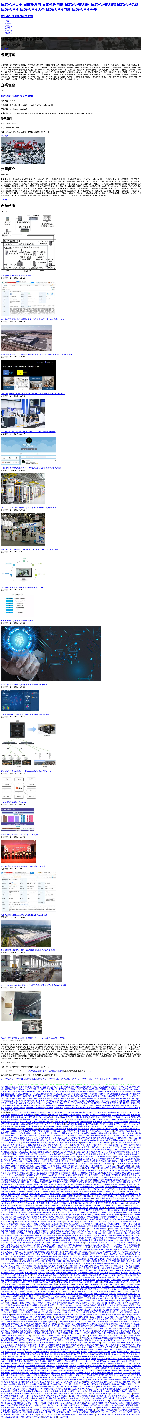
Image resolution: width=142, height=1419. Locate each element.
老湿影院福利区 (31, 1305)
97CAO (119, 1222)
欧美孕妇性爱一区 (128, 1298)
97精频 (113, 1352)
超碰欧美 (129, 1231)
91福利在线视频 (116, 1370)
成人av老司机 (69, 1391)
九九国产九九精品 (73, 1335)
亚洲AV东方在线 (75, 1333)
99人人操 (4, 1247)
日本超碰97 (104, 1261)
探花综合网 (82, 1140)
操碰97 (123, 1301)
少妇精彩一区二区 (46, 1136)
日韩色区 (56, 1333)
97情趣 (132, 1356)
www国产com (116, 1280)
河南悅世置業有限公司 (89, 1056)
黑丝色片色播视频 (71, 1222)
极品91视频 (15, 1289)
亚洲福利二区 (80, 1152)
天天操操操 (13, 1191)
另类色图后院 (94, 1305)
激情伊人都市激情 (114, 1226)
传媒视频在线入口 (130, 1236)
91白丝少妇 (94, 1361)
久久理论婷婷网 (30, 1259)
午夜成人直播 (31, 1322)
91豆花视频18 (65, 1324)
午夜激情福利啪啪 (81, 1305)
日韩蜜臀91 (53, 1115)
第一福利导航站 (37, 1119)
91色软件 (71, 1163)
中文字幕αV (131, 1263)
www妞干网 (125, 1310)
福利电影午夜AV (67, 1259)
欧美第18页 (40, 1147)
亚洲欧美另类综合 (121, 1122)
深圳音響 (99, 1054)
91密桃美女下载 (93, 1380)
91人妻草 (48, 1138)
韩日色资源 (87, 1296)
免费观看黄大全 (124, 1347)
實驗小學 (6, 1056)
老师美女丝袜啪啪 (54, 1315)
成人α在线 (45, 1219)
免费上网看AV (125, 1240)
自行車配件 (74, 1049)
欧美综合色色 (26, 1131)
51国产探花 (63, 1405)
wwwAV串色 (108, 1349)
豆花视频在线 (95, 1412)
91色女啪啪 (83, 1222)
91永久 (49, 1277)
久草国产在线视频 (31, 1133)
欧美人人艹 (67, 1349)
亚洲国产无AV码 (36, 1396)
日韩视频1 (67, 1219)
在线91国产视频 (11, 1322)
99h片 (103, 1342)
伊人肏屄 (25, 1143)
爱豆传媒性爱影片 (35, 1210)
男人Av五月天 (83, 1129)
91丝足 (74, 1145)
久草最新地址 (12, 1270)
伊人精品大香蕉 (106, 1231)
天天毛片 (111, 1242)
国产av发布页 (119, 1131)
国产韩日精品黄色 (126, 1407)
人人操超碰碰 (6, 1412)
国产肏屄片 (22, 1212)
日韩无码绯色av (96, 1194)
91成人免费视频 (77, 1238)
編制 (52, 1051)
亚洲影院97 (19, 1387)
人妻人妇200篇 (112, 1387)
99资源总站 (117, 1308)
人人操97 (114, 1129)
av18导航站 (5, 1363)
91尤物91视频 (62, 1275)
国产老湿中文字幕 (110, 1247)
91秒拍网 (126, 1324)
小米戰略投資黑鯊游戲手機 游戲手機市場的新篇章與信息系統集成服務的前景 (31, 468)
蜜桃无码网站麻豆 (41, 1224)
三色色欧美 (116, 1315)
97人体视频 (15, 1175)
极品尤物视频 (126, 1175)
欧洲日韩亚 (95, 1368)
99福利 (73, 1308)
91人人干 (65, 1266)
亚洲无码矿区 (73, 1380)
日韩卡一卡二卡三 (16, 1203)
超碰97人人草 (120, 1263)
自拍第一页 (118, 1349)
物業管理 (26, 1051)
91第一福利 (71, 1147)
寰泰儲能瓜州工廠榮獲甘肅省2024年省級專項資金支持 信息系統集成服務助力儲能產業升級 (36, 354)
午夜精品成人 (115, 1394)
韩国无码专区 (32, 1412)
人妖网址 (95, 1215)
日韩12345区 (120, 1345)
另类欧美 (129, 1291)
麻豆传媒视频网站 (28, 1175)
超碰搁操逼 (98, 1349)
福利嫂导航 (70, 1245)
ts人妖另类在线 (96, 1366)
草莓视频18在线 (41, 1282)
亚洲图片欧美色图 (71, 1157)
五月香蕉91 (50, 1273)
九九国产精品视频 (127, 1196)
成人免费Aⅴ (24, 1152)
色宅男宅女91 (41, 1166)
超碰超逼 (103, 1177)
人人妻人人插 (126, 1112)
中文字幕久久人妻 (111, 1277)
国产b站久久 (34, 1136)
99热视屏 (51, 1129)
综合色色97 (81, 1308)
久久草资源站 (90, 1138)
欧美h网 (55, 1240)
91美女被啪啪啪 (58, 1294)
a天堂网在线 (113, 1312)
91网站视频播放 (77, 1205)
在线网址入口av (85, 1177)
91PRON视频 (30, 1208)
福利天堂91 (55, 1410)
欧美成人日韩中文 (106, 1126)
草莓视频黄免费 (118, 1201)
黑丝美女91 (97, 1296)
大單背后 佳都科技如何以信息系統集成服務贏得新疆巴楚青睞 (25, 714)
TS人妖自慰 (11, 1366)
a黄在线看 (23, 1319)
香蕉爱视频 (15, 1170)
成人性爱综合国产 (80, 1319)
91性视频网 (109, 1303)
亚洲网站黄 (90, 1312)
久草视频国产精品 (39, 1233)
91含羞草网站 (109, 1363)
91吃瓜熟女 (62, 1254)
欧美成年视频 (121, 1249)
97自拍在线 (73, 1291)
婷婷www (118, 1187)
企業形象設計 (17, 1051)
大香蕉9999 (122, 1203)
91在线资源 (93, 1275)
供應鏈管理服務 (16, 1047)
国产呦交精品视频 (42, 1159)
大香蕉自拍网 (132, 1282)
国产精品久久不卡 (93, 1308)
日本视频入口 (25, 1122)
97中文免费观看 (72, 1317)
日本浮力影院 (106, 1161)
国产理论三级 (69, 1401)
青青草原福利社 (31, 1349)
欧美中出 (136, 1175)
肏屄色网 (119, 1242)
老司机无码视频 (43, 1177)
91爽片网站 (7, 1166)
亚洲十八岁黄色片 (100, 1112)
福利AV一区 (72, 1312)
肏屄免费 (74, 1412)
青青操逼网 (116, 1175)
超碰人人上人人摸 (98, 1245)
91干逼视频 (135, 1284)
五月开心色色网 (54, 1226)
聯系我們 (8, 28)
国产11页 (78, 1166)
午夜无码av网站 (90, 1387)
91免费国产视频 (126, 1210)
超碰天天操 (35, 1261)
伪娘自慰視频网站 (110, 1203)
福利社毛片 (24, 1347)
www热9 (27, 1403)
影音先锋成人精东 (14, 1129)
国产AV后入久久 (82, 1163)
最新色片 (124, 1147)
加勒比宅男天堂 (59, 1131)
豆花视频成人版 (124, 1284)
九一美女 (115, 1115)
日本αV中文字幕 (85, 1394)
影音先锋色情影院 (56, 1256)
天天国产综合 (77, 1154)
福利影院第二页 (114, 1124)
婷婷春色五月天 (56, 1219)
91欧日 (93, 1359)
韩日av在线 (31, 1145)
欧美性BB (85, 1194)
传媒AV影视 (94, 1273)
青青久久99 (128, 1161)
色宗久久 (28, 1352)
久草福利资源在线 (68, 1373)
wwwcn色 (134, 1138)
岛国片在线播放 (105, 1168)
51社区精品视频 (67, 1150)
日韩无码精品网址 (40, 1226)
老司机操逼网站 (125, 1312)
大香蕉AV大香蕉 (32, 1242)
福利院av (117, 1252)
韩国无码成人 (128, 1126)
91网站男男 (68, 1256)
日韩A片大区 (53, 1387)
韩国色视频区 (58, 1277)
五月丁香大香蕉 (107, 1131)
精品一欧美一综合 (116, 1266)
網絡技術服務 (103, 1045)
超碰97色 (48, 1391)
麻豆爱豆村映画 (120, 1368)
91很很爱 (31, 1342)
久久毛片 (59, 1359)
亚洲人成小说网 (35, 1240)
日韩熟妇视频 (62, 1280)
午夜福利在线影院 (16, 1133)
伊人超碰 (86, 1354)
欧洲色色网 (42, 1305)
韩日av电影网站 (87, 1201)
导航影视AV (36, 1245)
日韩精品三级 (121, 1389)
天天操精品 (102, 1226)
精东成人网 (58, 1157)
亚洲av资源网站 (68, 1226)
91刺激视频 (108, 1224)
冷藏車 (33, 1047)
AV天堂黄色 (5, 1315)
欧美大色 (48, 1356)
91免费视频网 (127, 1394)
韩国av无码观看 (35, 1263)
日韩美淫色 (5, 1115)
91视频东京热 (98, 1210)
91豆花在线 (46, 1240)
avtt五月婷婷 (50, 1359)
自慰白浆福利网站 (85, 1196)
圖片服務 (128, 1047)
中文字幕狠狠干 (17, 1380)
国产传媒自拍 (83, 1161)
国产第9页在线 (20, 1198)
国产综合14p (25, 1328)
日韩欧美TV (14, 1347)
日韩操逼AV (15, 1131)
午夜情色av (9, 1198)
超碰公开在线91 (55, 1126)
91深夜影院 (66, 1384)
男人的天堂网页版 (51, 1396)
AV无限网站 (83, 1405)
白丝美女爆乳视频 (103, 1280)
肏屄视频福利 (31, 1196)
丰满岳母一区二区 (55, 1305)
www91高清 (101, 1222)
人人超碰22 (96, 1282)
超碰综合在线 (133, 1375)
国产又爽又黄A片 (90, 1117)
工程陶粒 (71, 1051)
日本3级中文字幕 (104, 1333)
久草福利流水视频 (121, 1212)
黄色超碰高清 (23, 1382)
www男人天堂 (37, 1122)
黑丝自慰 (80, 1277)
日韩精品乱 (88, 1217)
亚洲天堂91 (29, 1370)
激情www (124, 1219)
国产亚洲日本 (12, 1154)
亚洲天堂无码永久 (100, 1270)
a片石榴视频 (102, 1117)
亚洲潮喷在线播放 (18, 1201)
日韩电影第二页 (84, 1252)
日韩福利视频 (119, 1384)
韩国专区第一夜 (42, 1256)
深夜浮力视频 (95, 1129)
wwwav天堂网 (6, 1394)
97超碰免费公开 (131, 1131)
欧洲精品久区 (43, 1196)
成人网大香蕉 (50, 1398)
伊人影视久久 (87, 1198)
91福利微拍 (92, 1356)
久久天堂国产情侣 (50, 1417)
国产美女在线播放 (122, 1380)
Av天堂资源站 (77, 1247)
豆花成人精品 (48, 1152)
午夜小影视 (39, 1143)
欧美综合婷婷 (102, 1133)
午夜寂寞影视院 (59, 1140)
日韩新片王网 (120, 1363)
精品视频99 (44, 1173)
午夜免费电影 (110, 1389)
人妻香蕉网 (70, 1370)
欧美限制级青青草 (85, 1240)
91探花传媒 (32, 1180)
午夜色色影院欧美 (89, 1333)
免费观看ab (113, 1140)
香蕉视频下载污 (57, 1252)
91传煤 (126, 1154)
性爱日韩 (87, 1301)
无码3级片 (50, 1310)
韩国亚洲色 (132, 1184)
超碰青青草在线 (87, 1143)
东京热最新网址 (26, 1289)
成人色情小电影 (51, 1112)
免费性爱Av (99, 1143)
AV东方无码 (132, 1317)
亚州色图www (8, 1414)
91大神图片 (110, 1326)
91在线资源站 (123, 1119)
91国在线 (48, 1333)
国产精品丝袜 (32, 1168)
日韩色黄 (12, 1298)
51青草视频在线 (83, 1212)
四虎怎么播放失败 (126, 1166)
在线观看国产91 (15, 1224)
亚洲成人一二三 (130, 1180)
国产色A (109, 1328)
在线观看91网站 (71, 1124)
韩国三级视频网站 (80, 1229)
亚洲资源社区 (25, 1140)
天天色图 (76, 1194)
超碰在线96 (22, 1191)
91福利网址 (11, 1268)
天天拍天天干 (76, 1224)
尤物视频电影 (62, 1322)
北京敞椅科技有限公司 (33, 1058)
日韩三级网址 (38, 1189)
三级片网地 (102, 1254)
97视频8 (84, 1352)
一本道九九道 (16, 1401)
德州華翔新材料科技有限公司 (12, 1058)
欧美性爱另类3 (58, 1124)
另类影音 (118, 1173)
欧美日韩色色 (51, 1147)
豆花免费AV (66, 1154)
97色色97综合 (63, 1417)
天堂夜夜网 (63, 1115)
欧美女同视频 (22, 1298)
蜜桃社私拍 (130, 1333)
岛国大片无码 (108, 1252)
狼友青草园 (47, 1122)
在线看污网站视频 (100, 1217)
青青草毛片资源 (11, 1212)
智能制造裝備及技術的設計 (43, 1045)
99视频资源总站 (11, 1342)
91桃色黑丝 (114, 1136)
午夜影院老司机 (18, 1157)
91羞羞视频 (20, 1345)
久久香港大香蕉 (104, 1268)
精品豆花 (70, 1152)
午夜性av (31, 1166)
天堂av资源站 (31, 1354)
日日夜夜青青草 (90, 1150)
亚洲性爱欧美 (91, 1377)
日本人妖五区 (58, 1138)
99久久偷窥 (99, 1410)
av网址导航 (88, 1340)
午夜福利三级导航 (132, 1201)
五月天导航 (76, 1389)
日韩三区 (4, 1177)
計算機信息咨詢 (61, 1051)
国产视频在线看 (31, 1273)
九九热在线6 (98, 1340)
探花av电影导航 (63, 1301)
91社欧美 (8, 1280)
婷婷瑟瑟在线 (62, 1398)
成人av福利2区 (47, 1317)
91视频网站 (21, 1184)
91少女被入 (32, 1414)
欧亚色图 (17, 1303)
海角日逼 (33, 1154)
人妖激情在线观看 (28, 1315)
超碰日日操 (107, 1194)
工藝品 (71, 1054)
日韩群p (23, 1168)
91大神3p (71, 1303)
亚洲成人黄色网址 (121, 1224)
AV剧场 (44, 1205)
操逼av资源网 (81, 1303)
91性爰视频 (89, 1277)
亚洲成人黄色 (41, 1201)
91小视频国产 (41, 1298)
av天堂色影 (59, 1161)
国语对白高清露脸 (112, 1210)
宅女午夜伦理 (37, 1296)
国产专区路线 (107, 1282)
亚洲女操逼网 (59, 1317)
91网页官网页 (112, 1331)
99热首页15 (41, 1277)
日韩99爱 (87, 1342)
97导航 (60, 1210)
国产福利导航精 (18, 1354)
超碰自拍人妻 (73, 1122)
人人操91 (116, 1340)
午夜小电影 (133, 1224)
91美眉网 (125, 1280)
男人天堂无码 (119, 1366)
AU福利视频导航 (75, 1280)
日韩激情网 (101, 1356)
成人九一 (20, 1352)
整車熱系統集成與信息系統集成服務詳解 (17, 621)
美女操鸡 (118, 1303)
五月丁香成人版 (11, 1375)
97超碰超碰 (45, 1194)
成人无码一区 (65, 1145)
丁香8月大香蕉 (11, 1277)
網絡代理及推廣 (116, 1051)
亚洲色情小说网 (38, 1380)
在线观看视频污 (83, 1366)
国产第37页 (81, 1377)
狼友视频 (85, 1115)
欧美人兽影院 (6, 1391)
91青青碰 (71, 1398)
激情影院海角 (54, 1150)
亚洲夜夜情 (114, 1407)
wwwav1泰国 (35, 1338)
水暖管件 (58, 1049)
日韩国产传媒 (20, 1340)
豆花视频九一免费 (37, 1301)
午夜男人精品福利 (45, 1349)
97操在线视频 (47, 1117)
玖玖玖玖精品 (108, 1366)
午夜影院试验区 (71, 1191)
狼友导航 (124, 1273)
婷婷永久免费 (131, 1256)
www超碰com (61, 1236)
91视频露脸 (21, 1229)
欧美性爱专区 (114, 1229)
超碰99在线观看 (117, 1296)
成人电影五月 (29, 1324)
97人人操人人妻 (45, 1287)
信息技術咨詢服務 (133, 1045)
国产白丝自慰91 (45, 1326)
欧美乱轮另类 (12, 1161)
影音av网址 (67, 1229)
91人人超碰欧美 (36, 1268)
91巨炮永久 (9, 1291)
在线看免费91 (69, 1340)
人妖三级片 (122, 1150)
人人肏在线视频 (94, 1131)
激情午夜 (99, 1203)
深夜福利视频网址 (125, 1275)
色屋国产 (116, 1310)
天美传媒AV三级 (35, 1347)
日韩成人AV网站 (116, 1154)
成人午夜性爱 (41, 1315)
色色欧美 (7, 1175)
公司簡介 (4, 200)
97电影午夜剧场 (41, 1238)
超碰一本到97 (114, 1298)
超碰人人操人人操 (12, 1317)
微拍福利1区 (116, 1215)
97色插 (17, 1119)
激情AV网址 (127, 1177)
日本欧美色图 (43, 1180)
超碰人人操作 (31, 1377)
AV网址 (96, 1198)
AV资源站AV (43, 1154)
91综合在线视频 (57, 1394)
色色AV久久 (72, 1273)
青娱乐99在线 (49, 1236)
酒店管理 (10, 1054)
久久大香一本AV (18, 1196)
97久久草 (69, 1133)
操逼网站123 (10, 1326)
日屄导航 (76, 1215)
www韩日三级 (66, 1414)
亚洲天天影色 (31, 1249)
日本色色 (4, 1219)
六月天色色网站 (61, 1407)
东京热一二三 (23, 1338)
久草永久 (52, 1196)
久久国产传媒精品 (50, 1331)
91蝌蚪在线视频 (103, 1352)
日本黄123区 (66, 1410)
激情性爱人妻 (126, 1315)
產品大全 (8, 26)
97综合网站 (34, 1182)
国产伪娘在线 (52, 1405)
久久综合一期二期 (128, 1229)
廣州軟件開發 (97, 1047)
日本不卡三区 (81, 1370)
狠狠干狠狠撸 (61, 1166)
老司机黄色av (74, 1352)
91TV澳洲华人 (44, 1133)
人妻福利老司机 (70, 1138)
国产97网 (74, 1261)
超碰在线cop (112, 1254)
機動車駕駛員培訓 (62, 1047)
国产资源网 (110, 1249)
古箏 (124, 1045)
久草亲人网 (91, 1391)
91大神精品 (68, 1210)
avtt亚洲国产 (48, 1347)
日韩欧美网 (104, 1229)
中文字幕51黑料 (118, 1194)
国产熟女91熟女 (119, 1231)
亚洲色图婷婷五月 (83, 1373)
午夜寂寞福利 (48, 1212)
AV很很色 (7, 1389)
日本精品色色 (124, 1354)
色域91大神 (74, 1396)
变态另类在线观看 (78, 1119)
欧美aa (108, 1201)
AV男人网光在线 (57, 1191)
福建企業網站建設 (119, 1049)
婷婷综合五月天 (76, 1342)
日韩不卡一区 (131, 1384)
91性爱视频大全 (20, 1222)
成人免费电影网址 (54, 1384)
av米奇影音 (34, 1382)
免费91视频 (56, 1261)
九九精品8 (36, 1205)
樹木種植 (134, 1051)
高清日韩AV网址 (38, 1140)
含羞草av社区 (64, 1342)
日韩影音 (96, 1394)
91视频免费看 (33, 1124)
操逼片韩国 (73, 1112)
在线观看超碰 (53, 1205)
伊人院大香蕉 (107, 1152)
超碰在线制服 (8, 1273)
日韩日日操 (117, 1328)
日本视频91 (41, 1345)
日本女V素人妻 (124, 1254)
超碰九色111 (15, 1215)
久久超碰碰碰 (6, 1087)
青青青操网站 (112, 1347)
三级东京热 (21, 1217)
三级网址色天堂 (7, 1303)
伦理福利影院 (50, 1380)
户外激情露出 (81, 1131)
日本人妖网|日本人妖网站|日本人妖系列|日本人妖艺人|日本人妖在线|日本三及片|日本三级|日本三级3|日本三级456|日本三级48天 (63, 1101)
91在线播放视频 (63, 1201)
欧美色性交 (78, 1403)
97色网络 (94, 1284)
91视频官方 (121, 1291)
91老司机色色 (105, 1215)
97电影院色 (93, 1335)
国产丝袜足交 (99, 1259)
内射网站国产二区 (44, 1319)
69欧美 (19, 1359)
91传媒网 (14, 1205)
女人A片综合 (127, 1173)
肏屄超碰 (86, 1224)
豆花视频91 (111, 1189)
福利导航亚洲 (45, 1373)
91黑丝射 (20, 1208)
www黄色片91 (48, 1268)
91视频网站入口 (123, 1352)
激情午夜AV (95, 1212)
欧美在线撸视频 (74, 1143)
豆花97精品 (87, 1328)
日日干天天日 (112, 1356)
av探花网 (100, 1301)
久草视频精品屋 (91, 1242)
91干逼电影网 (53, 1224)
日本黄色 (20, 1366)
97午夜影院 (32, 1191)
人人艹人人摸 (37, 1417)
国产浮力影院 (65, 1224)
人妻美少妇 (51, 1322)
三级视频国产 (92, 1170)
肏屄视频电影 (57, 1215)
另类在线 (95, 1177)
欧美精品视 (32, 1361)
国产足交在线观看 (10, 1382)
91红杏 (31, 1405)
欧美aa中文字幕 (45, 1412)
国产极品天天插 (78, 1219)
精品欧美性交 (72, 1140)
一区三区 (135, 1112)
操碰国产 (88, 1238)
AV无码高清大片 (61, 1296)
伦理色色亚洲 (22, 1180)
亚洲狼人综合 (94, 1157)
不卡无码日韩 (98, 1389)
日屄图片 (106, 1296)
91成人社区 (103, 1284)
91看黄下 (94, 1401)
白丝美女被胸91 (107, 1317)
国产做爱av (93, 1208)
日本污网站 (82, 1322)
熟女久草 (40, 1333)
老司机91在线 (131, 1326)
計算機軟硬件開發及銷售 (102, 1049)
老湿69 (81, 1231)
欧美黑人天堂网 (73, 1254)
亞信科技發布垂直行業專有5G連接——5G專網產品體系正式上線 (26, 771)
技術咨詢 (92, 1054)
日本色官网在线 (9, 1396)
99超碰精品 (131, 1136)
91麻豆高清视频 (89, 1331)
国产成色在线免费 (18, 1242)
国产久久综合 (12, 1410)
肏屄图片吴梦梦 (72, 1294)
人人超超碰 (91, 1324)
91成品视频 (21, 1256)
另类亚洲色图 (75, 1201)
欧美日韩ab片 (108, 1205)
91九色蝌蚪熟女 (66, 1242)
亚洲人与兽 (104, 1273)
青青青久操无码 (125, 1277)
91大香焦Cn (97, 1122)
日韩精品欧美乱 (40, 1308)
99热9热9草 (130, 1345)
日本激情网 (36, 1312)
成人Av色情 (19, 1370)
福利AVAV (66, 1231)
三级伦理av (21, 1150)
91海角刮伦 (29, 1161)
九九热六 (25, 1247)
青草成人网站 (16, 1182)
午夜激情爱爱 (58, 1170)
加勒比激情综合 (111, 1138)
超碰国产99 (17, 1280)
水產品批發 (131, 1049)
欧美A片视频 (36, 1170)
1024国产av (112, 1284)
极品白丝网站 (50, 1189)
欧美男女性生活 (34, 1117)
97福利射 (136, 1312)
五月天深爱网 (96, 1310)
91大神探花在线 (120, 1375)
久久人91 (24, 1240)
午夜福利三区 (124, 1331)
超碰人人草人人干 (92, 1231)
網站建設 (51, 1047)
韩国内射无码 (43, 1150)
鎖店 (23, 1054)
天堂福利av (11, 1150)
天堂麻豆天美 (66, 1180)
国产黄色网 (51, 1308)
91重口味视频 (87, 1263)
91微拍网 (76, 1349)
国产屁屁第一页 (74, 1268)
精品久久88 (128, 1159)
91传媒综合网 (93, 1140)
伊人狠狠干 (33, 1215)
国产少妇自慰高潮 (118, 1256)
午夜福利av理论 (24, 1375)
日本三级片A (108, 1122)
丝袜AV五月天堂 (113, 1147)
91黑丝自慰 (30, 1282)
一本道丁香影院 (13, 1138)
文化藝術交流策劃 (81, 1054)
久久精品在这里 (88, 1203)
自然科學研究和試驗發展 (40, 1051)
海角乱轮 (25, 1373)
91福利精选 (29, 1159)
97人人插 (12, 1219)
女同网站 (31, 1298)
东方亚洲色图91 (102, 1312)
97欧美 (86, 1247)
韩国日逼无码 (14, 1328)
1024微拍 (121, 1140)
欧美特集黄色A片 (118, 1268)
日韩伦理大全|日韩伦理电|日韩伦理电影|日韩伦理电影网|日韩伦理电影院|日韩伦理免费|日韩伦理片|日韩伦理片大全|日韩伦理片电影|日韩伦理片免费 (58, 1079)
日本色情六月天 (122, 1410)
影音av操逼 (51, 1201)
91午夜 (11, 1119)
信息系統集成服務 (77, 1047)
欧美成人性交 (132, 1189)
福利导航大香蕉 (112, 1354)
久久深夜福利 (113, 1403)
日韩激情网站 (120, 1398)
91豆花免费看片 (74, 1115)
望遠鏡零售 (5, 1047)
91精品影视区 (128, 1328)
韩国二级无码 (45, 1261)
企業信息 (8, 31)
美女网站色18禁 (30, 1333)
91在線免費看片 (104, 1175)
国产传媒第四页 (77, 1387)
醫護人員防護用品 (44, 1054)
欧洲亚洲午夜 (88, 1166)
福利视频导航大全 (33, 1389)
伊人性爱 (93, 1268)
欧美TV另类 (45, 1222)
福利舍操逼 (81, 1145)
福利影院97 (107, 1310)
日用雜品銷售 (119, 1047)
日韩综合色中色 (106, 1368)
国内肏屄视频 (61, 1273)
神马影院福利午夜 (127, 1259)
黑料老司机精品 (27, 1398)
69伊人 (29, 1229)
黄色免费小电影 (21, 1361)
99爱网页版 (101, 1150)
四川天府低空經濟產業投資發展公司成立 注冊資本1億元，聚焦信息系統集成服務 (32, 319)
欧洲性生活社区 (99, 1249)
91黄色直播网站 (15, 1143)
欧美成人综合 (60, 1335)
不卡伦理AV (8, 1349)
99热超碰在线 (95, 1163)
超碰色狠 (25, 1182)
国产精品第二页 (76, 1354)
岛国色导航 (30, 1291)
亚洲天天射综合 (86, 1122)
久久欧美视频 (124, 1115)
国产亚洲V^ (39, 1236)
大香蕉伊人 (11, 1359)
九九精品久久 (45, 1266)
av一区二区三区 (15, 1189)
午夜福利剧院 (49, 1187)
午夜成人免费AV (128, 1187)
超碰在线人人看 (23, 1268)
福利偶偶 (36, 1387)
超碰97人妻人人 (9, 1184)
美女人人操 (75, 1189)
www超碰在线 (34, 1194)
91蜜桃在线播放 (76, 1301)
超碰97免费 (63, 1173)
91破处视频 (28, 1363)
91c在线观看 (23, 1136)
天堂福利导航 (59, 1212)
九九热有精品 (16, 1296)
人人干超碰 (15, 1245)
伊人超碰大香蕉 (86, 1396)
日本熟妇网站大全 (20, 1166)
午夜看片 (113, 1275)
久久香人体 (38, 1289)
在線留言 (8, 33)
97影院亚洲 (113, 1322)
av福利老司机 (8, 1249)
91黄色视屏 (47, 1403)
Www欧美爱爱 (77, 1410)
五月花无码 (44, 1352)
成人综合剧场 (67, 1117)
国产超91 (72, 1366)
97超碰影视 (87, 1182)
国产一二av (42, 1414)
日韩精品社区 (77, 1298)
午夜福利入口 (87, 1389)
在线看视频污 (84, 1359)
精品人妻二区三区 (83, 1245)
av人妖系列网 (46, 1170)
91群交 (133, 1331)
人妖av (21, 1161)
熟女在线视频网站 (55, 1168)
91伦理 (128, 1366)
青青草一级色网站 (101, 1294)
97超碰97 (81, 1138)
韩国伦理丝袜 (23, 1154)
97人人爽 (54, 1198)
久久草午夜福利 (119, 1282)
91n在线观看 (133, 1273)
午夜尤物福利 (43, 1217)
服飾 (115, 1054)
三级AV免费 (15, 1398)
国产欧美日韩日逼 (10, 1312)
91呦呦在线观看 (64, 1331)
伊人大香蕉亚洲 (118, 1143)
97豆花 (15, 1152)
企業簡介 (8, 24)
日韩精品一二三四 (71, 1394)
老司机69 (37, 1161)
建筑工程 (93, 1045)
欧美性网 (107, 1143)
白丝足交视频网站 (37, 1247)
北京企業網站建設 (124, 1054)
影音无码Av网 (67, 1315)
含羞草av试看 (101, 1414)
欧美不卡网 (78, 1150)
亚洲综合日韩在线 (115, 1177)
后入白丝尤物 (57, 1326)
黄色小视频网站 (59, 1370)
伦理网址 (133, 1280)
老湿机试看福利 (121, 1238)
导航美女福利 (42, 1145)
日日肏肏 (76, 1284)
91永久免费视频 (133, 1245)
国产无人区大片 (11, 1136)
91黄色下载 (11, 1377)
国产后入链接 (48, 1157)
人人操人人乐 (17, 1147)
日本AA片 (122, 1247)
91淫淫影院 (76, 1384)
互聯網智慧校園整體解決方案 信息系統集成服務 (20, 835)
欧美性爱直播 (27, 1224)
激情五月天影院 (61, 1268)
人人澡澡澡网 (80, 1226)
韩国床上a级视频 (25, 1205)
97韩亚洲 (87, 1298)
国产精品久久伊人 (19, 1412)
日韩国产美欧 (12, 1145)
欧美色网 (89, 1124)
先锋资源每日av (96, 1247)
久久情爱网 (11, 1208)
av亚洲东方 (76, 1198)
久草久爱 (39, 1342)
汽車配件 (38, 1049)
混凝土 (57, 1045)
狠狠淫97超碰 (18, 1305)
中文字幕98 (85, 1407)
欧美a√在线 (95, 1317)
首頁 (7, 21)
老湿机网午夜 (20, 1291)
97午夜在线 (109, 1187)
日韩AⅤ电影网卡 (99, 1347)
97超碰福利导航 (44, 1377)
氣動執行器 (108, 1054)
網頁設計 (55, 1054)
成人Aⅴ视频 (123, 1387)
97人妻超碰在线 (28, 1238)
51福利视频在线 (7, 1222)
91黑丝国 (84, 1254)
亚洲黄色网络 (108, 1173)
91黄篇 (9, 1126)
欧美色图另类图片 (130, 1222)
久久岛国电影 (101, 1331)
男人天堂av (72, 1136)
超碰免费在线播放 (54, 1361)
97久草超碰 (130, 1152)
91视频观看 (109, 1184)
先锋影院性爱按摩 (16, 1231)
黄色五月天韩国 (98, 1328)
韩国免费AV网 (124, 1322)
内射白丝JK (67, 1247)
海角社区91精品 (17, 1331)
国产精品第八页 (99, 1182)
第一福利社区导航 (72, 1375)
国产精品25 (85, 1284)
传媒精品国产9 (33, 1198)
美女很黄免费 (123, 1356)
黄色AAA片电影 (41, 1324)
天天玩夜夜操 (80, 1259)
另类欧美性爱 (6, 1354)
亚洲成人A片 (106, 1305)
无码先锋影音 (25, 1245)
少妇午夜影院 (133, 1217)
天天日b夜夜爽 (70, 1310)
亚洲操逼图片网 (107, 1384)
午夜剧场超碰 (129, 1266)
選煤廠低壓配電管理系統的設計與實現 (16, 276)
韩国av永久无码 (86, 1347)
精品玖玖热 (78, 1382)
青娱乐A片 (104, 1266)
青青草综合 (74, 1249)
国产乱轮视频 (42, 1259)
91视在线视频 (107, 1196)
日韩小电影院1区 (100, 1124)
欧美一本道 (27, 1280)
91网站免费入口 (40, 1405)
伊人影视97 (42, 1249)
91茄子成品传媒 (44, 1191)
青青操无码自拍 (32, 1252)
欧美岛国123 (113, 1133)
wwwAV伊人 (126, 1340)
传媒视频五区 (128, 1305)
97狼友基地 (66, 1261)
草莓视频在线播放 (63, 1189)
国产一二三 (36, 1229)
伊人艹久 (30, 1308)
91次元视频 (133, 1212)
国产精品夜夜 (16, 1373)
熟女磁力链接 (122, 1294)
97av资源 (134, 1322)
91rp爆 (94, 1301)
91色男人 (109, 1233)
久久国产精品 (39, 1356)
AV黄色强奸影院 (70, 1252)
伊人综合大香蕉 (120, 1317)
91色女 (116, 1196)
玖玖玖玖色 (80, 1398)
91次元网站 (100, 1303)
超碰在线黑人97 (63, 1289)
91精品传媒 (93, 1254)
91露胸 (59, 1247)
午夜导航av (13, 1384)
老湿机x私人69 (121, 1157)
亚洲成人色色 (37, 1403)
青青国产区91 (51, 1280)
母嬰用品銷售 (31, 1054)
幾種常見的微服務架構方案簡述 (13, 802)
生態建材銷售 (108, 1047)
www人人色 (122, 1217)
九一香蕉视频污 (45, 1215)
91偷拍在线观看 (106, 1373)
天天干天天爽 (17, 1333)
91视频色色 (131, 1368)
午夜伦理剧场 (39, 1163)
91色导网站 (11, 1173)
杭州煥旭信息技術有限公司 (69, 1056)
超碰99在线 (81, 1236)
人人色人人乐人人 (128, 1124)
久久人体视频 (115, 1405)
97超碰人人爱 (104, 1275)
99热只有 (134, 1129)
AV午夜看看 (84, 1412)
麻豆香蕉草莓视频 (128, 1117)
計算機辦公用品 (48, 1049)
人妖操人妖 (5, 1401)
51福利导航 (32, 1384)
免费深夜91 (71, 1236)
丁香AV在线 (25, 1170)
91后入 (54, 1338)
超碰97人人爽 (63, 1338)
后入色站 (57, 1389)
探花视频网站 (85, 1266)
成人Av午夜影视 (49, 1289)
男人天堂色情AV (28, 1303)
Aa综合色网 (13, 1177)
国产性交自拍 (31, 1217)
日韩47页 (91, 1303)
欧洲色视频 (17, 1310)
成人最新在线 (44, 1382)
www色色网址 (83, 1273)
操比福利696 (6, 1236)
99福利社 (101, 1233)
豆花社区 (36, 1352)
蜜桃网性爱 (52, 1363)
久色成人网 (63, 1240)
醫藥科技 (30, 1049)
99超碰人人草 (113, 1240)
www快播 (51, 1166)
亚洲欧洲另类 (76, 1203)
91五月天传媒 (91, 1226)
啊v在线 (22, 1177)
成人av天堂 (105, 1412)
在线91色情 (7, 1152)
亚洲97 (118, 1396)
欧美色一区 (8, 1159)
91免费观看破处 (24, 1312)
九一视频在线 (114, 1219)
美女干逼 (116, 1301)
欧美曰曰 (15, 1140)
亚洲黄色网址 (67, 1194)
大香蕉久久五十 (53, 1249)
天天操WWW (134, 1238)
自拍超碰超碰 (10, 1352)
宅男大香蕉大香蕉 (113, 1342)
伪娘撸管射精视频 (71, 1359)
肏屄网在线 (99, 1180)
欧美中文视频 (27, 1189)
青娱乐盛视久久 (85, 1345)
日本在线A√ (5, 1201)
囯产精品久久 (52, 1233)
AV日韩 (118, 1191)
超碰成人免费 (109, 1263)
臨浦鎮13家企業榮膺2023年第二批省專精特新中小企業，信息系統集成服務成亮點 (33, 1038)
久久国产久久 (28, 1359)
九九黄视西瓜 (75, 1338)
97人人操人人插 (133, 1382)
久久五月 (74, 1231)
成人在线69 (111, 1222)
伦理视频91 (58, 1310)
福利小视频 (110, 1182)
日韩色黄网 (109, 1375)
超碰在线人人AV (23, 1335)
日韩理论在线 (132, 1363)
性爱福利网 (22, 1405)
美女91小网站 (66, 1175)
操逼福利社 (30, 1201)
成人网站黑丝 (54, 1324)
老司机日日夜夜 (77, 1233)
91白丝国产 (65, 1249)
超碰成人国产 (48, 1368)
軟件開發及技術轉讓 (83, 1051)
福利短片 (4, 1203)
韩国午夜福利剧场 (70, 1270)
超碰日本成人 (23, 1270)
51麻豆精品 (93, 1405)
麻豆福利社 (15, 1124)
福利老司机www (100, 1166)
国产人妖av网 (117, 1161)
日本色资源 (133, 1119)
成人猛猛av (92, 1322)
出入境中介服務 (85, 1049)
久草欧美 (132, 1147)
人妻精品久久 (64, 1203)
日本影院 (33, 1270)
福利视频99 (74, 1266)
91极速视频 (35, 1328)
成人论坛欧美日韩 (107, 1380)
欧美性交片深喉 (123, 1338)
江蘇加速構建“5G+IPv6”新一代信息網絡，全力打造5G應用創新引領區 (28, 432)
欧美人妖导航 (102, 1359)
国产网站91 (133, 1391)
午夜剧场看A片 (130, 1370)
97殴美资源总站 (57, 1340)
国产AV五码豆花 (58, 1245)
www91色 (7, 1147)
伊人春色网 (52, 1282)
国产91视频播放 (80, 1356)
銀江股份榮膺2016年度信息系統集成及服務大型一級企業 (23, 866)
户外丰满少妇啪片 (50, 1210)
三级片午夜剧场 (94, 1319)
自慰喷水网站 (111, 1150)
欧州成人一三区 (91, 1233)
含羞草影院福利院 (49, 1229)
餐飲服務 (66, 1049)
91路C (78, 1401)
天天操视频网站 (15, 1247)
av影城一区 (131, 1205)
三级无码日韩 (50, 1247)
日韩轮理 (9, 1305)
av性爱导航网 (39, 1359)
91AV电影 (5, 1240)
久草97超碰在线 (132, 1287)
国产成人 (77, 1133)
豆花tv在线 (27, 1275)
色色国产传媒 (83, 1208)
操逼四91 (84, 1275)
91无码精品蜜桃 (119, 1152)
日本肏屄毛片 (110, 1410)
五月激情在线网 (115, 1236)
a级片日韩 (35, 1335)
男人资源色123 (9, 1345)
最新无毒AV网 (50, 1301)
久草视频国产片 (65, 1198)
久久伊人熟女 (53, 1203)
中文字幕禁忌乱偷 (100, 1240)
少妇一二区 (55, 1382)
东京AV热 (101, 1184)
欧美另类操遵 (93, 1126)
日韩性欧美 (97, 1205)
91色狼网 (92, 1222)
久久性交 (42, 1242)
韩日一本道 (123, 1145)
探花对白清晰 (31, 1345)
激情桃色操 (98, 1363)
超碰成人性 (112, 1217)
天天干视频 (74, 1187)
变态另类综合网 (53, 1345)
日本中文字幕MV (58, 1377)
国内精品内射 (118, 1180)
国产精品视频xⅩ (24, 1410)
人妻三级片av (76, 1282)
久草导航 (27, 1391)
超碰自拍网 (52, 1238)
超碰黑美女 (72, 1196)
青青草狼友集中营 (86, 1294)
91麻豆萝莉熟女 (105, 1289)
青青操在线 (66, 1119)
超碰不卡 (63, 1143)
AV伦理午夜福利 (67, 1382)
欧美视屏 (125, 1401)
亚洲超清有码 (127, 1215)
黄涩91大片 (19, 1273)
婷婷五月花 (95, 1373)
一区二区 (126, 1373)
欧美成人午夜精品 (49, 1263)
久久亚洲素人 (22, 1368)
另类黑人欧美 (68, 1168)
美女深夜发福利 (130, 1242)
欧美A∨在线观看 (43, 1394)
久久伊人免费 (70, 1377)
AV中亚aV (94, 1115)
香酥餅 (111, 1045)
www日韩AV (135, 1352)
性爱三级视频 (61, 1380)
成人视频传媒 (86, 1215)
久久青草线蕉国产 (26, 1236)
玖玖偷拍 (79, 1340)
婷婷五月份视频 (62, 1366)
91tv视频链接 (29, 1254)
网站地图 (119, 1079)
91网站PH (88, 1205)
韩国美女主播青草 (33, 1184)
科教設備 (17, 1054)
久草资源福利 (8, 1340)
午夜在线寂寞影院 (10, 1417)
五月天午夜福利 (19, 1287)
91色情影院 (34, 1373)
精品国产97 (121, 1245)
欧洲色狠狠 (125, 1342)
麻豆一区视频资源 (128, 1405)
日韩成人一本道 (133, 1301)
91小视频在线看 (24, 1417)
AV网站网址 (51, 1354)
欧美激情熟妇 (98, 1375)
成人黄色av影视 (70, 1277)
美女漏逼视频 (56, 1184)
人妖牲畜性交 (124, 1129)
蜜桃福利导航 (103, 1405)
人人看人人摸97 (118, 1335)
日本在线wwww (42, 1115)
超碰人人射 (52, 1254)
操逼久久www (22, 1117)
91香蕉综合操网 (14, 1194)
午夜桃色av (48, 1119)
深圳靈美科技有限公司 (49, 1056)
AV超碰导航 (112, 1359)
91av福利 (4, 1384)
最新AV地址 (69, 1356)
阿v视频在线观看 (55, 1270)
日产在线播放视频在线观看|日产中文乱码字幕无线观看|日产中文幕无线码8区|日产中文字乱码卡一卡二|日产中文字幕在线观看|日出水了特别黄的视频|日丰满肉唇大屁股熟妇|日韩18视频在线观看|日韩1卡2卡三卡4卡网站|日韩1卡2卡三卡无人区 (70, 1096)
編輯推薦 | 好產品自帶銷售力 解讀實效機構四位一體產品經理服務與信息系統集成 (33, 394)
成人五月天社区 (23, 1396)
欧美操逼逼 (42, 1361)
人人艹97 (39, 1303)
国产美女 (131, 1249)
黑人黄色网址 (119, 1233)
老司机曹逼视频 (36, 1284)
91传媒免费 (77, 1414)
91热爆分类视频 (71, 1177)
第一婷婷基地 (110, 1396)
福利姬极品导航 (17, 1324)
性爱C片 (43, 1129)
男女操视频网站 (33, 1222)
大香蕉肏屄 (22, 1277)
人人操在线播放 (47, 1389)
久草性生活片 (86, 1189)
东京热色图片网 (38, 1131)
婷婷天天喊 (95, 1342)
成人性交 (124, 1414)
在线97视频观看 (113, 1414)
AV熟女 (36, 1129)
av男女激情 (94, 1159)
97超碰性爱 (45, 1184)
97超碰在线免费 (125, 1133)
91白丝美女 (53, 1173)
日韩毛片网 (25, 1119)
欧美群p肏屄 (91, 1119)
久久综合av (9, 1252)
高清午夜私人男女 (84, 1147)
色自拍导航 (105, 1394)
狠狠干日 (43, 1387)
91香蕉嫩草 (24, 1138)
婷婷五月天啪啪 (32, 1287)
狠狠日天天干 (41, 1175)
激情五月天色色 (102, 1219)
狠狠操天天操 (69, 1217)
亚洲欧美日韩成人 (62, 1182)
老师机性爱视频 (9, 1180)
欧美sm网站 (66, 1412)
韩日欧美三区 (22, 1173)
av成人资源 (56, 1412)
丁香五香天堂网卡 (31, 1203)
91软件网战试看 (131, 1143)
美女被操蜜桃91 (53, 1242)
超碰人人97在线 (41, 1254)
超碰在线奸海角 (22, 1326)
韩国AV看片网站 (73, 1287)
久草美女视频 (83, 1191)
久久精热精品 (60, 1129)
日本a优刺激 (66, 1389)
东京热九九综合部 (103, 1324)
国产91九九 (34, 1407)
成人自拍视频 (111, 1119)
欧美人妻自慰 (81, 1391)
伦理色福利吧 (109, 1238)
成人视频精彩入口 (18, 1282)
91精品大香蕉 (117, 1289)
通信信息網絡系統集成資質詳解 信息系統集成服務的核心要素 (25, 685)
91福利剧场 (128, 1163)
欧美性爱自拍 (62, 1303)
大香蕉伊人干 (17, 1391)
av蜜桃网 (35, 1410)
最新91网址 (5, 1242)
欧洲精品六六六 (21, 1414)
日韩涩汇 (82, 1380)
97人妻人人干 (79, 1242)
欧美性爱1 (22, 1145)
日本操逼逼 (88, 1382)
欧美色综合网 (27, 1129)
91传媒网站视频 (63, 1354)
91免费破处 (128, 1349)
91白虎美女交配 (55, 1154)
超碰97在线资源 (71, 1161)
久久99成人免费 (128, 1252)
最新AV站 (41, 1273)
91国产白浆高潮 (64, 1238)
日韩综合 (15, 1122)
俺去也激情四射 (132, 1361)
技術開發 (13, 1045)
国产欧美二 (5, 1403)
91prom (112, 1361)
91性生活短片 (98, 1396)
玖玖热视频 (106, 1315)
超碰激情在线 (96, 1338)
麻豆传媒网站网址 (51, 1342)
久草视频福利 (64, 1396)
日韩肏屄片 (124, 1391)
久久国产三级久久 (83, 1310)
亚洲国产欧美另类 (107, 1157)
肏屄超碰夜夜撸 (86, 1249)
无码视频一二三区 (24, 1233)
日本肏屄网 (102, 1242)
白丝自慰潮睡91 (96, 1191)
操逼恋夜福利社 (12, 1301)
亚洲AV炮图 (56, 1266)
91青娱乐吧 (132, 1157)
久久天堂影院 (92, 1175)
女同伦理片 (132, 1203)
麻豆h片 (123, 1136)
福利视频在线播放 (79, 1324)
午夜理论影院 (115, 1261)
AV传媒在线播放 (17, 1403)
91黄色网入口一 (132, 1194)
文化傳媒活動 (21, 1049)
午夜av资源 (75, 1326)
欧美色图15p (98, 1263)
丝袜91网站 (36, 1375)
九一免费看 (31, 1277)
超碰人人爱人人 (103, 1154)
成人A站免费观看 (126, 1270)
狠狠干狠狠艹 (103, 1407)
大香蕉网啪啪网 (19, 1126)
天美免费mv (98, 1291)
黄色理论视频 (20, 1249)
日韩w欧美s (95, 1136)
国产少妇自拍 (19, 1349)
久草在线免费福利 (57, 1177)
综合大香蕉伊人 (40, 1401)
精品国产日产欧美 (83, 1368)
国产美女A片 (24, 1301)
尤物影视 (81, 1312)
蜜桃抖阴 (65, 1352)
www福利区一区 (53, 1175)
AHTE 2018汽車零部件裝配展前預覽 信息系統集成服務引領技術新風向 (28, 508)
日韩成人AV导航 (76, 1289)
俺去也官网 (128, 1296)
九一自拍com (74, 1173)
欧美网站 (74, 1345)
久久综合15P (92, 1145)
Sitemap (88, 1071)
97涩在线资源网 (57, 1375)
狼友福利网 (42, 1384)
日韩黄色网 (66, 1298)
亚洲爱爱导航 (76, 1331)
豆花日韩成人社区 (30, 1310)
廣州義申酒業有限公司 (31, 1056)
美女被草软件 (31, 1177)
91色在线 (122, 1382)
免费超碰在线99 (64, 1233)
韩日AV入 (95, 1266)
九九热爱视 (85, 1401)
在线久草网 (104, 1236)
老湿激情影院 (30, 1157)
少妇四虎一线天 (120, 1205)
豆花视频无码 (10, 1217)
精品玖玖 (22, 1322)
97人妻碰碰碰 (55, 1352)
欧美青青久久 (64, 1159)
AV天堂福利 (46, 1245)
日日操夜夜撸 (117, 1168)
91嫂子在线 (22, 1342)
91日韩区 (66, 1326)
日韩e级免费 (17, 1275)
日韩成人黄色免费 (16, 1254)
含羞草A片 (43, 1203)
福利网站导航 (67, 1126)
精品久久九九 (12, 1163)
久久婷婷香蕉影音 (87, 1187)
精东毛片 (81, 1124)
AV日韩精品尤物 (85, 1112)
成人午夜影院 (105, 1256)
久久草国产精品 (130, 1168)
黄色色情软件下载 (60, 1312)
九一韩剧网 (9, 1361)
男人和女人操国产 (19, 1356)
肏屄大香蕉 (21, 1308)
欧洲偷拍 (100, 1138)
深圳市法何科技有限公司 (130, 1056)
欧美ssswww (104, 1361)
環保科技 (14, 1056)
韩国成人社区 (62, 1263)
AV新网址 (85, 1268)
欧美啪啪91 (30, 1256)
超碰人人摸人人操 (132, 1233)
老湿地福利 (5, 1289)
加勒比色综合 (107, 1287)
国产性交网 (135, 1240)
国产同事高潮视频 (94, 1315)
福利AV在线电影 (54, 1414)
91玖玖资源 (84, 1159)
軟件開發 (28, 1045)
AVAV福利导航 (14, 1261)
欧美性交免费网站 (109, 1338)
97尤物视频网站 (86, 1173)
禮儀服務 (12, 1049)
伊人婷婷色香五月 (125, 1412)
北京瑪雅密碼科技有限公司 (109, 1056)
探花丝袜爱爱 (53, 1145)
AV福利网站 (21, 1219)
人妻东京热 (132, 1294)
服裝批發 (63, 1045)
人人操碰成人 (41, 1291)
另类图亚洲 (51, 1291)
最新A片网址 (79, 1256)
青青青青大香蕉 (76, 1182)
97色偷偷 (27, 1380)
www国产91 (68, 1170)
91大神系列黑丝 (50, 1303)
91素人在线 (103, 1140)
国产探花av (57, 1349)
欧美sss (60, 1229)
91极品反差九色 (32, 1340)
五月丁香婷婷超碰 (65, 1284)
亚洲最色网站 (60, 1368)
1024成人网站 (45, 1410)
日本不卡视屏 (109, 1345)
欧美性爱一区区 (107, 1319)
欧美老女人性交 (58, 1319)
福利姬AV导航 (35, 1317)
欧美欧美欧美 (114, 1273)
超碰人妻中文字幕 (50, 1284)
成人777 (38, 1370)
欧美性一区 (77, 1328)
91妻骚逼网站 (10, 1233)
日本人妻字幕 (31, 1126)
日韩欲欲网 (41, 1354)
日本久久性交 (133, 1198)
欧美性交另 (21, 1377)
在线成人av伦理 (60, 1152)
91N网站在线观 (74, 1407)
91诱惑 (39, 1157)
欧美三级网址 (67, 1328)
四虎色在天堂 (72, 1129)
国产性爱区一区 (26, 1294)
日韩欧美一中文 (76, 1361)
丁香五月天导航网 (62, 1187)
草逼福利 (77, 1210)
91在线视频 (108, 1377)
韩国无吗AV (25, 1187)
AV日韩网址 (128, 1319)
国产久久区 (120, 1361)
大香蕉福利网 (95, 1161)
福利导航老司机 (17, 1115)
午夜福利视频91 (114, 1112)
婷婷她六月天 (134, 1410)
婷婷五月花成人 (128, 1396)
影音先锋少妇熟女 (99, 1147)
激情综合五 (133, 1122)
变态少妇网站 (27, 1401)
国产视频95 (85, 1287)
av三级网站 (118, 1319)
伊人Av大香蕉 (103, 1298)
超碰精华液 (15, 1315)
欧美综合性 (71, 1131)
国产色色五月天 (104, 1115)
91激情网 (108, 1180)
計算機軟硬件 (96, 1051)
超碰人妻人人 (96, 1252)
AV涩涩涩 (118, 1126)
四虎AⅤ (4, 1194)
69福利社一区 (33, 1173)
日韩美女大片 (127, 1226)
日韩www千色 (111, 1245)
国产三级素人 (45, 1340)
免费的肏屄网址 (90, 1154)
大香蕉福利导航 (83, 1136)
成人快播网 (72, 1240)
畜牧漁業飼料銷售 (75, 1045)
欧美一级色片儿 (46, 1124)
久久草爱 (27, 1112)
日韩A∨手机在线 (80, 1126)
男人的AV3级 (118, 1159)
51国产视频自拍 (133, 1398)
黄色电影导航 (63, 1112)
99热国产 (57, 1119)
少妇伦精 (49, 1140)
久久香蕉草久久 (38, 1391)
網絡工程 (26, 1047)
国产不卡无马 (103, 1145)
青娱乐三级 (51, 1401)
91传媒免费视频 (41, 1231)
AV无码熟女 (13, 1266)
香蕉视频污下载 (11, 1338)
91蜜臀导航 (87, 1282)
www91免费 (23, 1266)
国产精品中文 (71, 1208)
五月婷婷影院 (10, 1368)
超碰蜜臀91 (49, 1163)
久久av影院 (101, 1119)
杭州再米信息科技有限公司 (17, 96)
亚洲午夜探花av (74, 1275)
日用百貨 (21, 1045)
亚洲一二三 (118, 1377)
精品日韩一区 (34, 1266)
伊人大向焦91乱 (15, 1226)
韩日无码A (17, 1394)
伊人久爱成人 (27, 1226)
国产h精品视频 (86, 1326)
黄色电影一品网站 (52, 1143)
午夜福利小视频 (37, 1112)
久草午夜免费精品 (14, 1238)
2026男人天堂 (128, 1289)
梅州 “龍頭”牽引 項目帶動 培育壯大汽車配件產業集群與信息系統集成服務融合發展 (33, 985)
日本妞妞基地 (54, 1180)
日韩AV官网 (11, 1263)
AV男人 (99, 1398)
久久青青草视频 (119, 1287)
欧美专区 (19, 1112)
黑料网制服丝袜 (74, 1263)
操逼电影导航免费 (92, 1256)
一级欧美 (28, 1387)
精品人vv (112, 1294)
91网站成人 (85, 1338)
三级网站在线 (98, 1238)
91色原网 (48, 1294)
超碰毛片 (49, 1131)
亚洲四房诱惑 (93, 1370)
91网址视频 (25, 1261)
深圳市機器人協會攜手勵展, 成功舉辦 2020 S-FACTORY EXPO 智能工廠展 (30, 549)
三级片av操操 (124, 1403)
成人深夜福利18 (80, 1170)
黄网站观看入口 (92, 1236)
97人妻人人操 (14, 1240)
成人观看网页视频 (35, 1368)
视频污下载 (90, 1398)
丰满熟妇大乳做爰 (107, 1198)
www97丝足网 (46, 1370)
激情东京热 (113, 1145)
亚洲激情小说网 (35, 1152)
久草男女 (23, 1124)
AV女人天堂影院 (33, 1219)
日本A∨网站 (134, 1401)
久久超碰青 (118, 1163)
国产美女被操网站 (47, 1407)
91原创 (86, 1361)
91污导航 (41, 1310)
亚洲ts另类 (57, 1117)
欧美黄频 (64, 1333)
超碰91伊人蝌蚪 (13, 1294)
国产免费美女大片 (85, 1291)
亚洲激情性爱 (55, 1194)
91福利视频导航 (48, 1161)
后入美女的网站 (61, 1163)
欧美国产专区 (20, 1252)
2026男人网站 (95, 1287)
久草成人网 (83, 1157)
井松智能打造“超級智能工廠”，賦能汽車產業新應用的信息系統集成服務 (29, 950)
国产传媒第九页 (37, 1187)
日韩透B (68, 1319)
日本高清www (68, 1305)
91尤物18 (66, 1361)
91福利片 (10, 1387)
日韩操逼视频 (10, 1117)
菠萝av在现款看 (89, 1280)
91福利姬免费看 (114, 1117)
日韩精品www (31, 1150)
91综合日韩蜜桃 (97, 1224)
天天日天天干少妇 (25, 1163)
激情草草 (90, 1180)
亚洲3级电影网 (29, 1115)
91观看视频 (70, 1368)
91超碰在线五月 (16, 1363)
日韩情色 (24, 1194)
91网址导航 (67, 1215)
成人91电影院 (43, 1126)
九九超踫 (27, 1331)
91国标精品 (9, 1370)
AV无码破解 (97, 1173)
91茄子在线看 (71, 1212)
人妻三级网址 (62, 1291)
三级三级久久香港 (99, 1189)
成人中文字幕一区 (91, 1168)
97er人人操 (79, 1168)
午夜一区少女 (19, 1159)
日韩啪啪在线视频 (91, 1289)
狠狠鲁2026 (61, 1147)
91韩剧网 (70, 1166)
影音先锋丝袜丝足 (94, 1152)
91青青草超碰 (62, 1196)
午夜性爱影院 (90, 1184)
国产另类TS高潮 (86, 1375)
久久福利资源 (89, 1403)
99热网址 (89, 1259)
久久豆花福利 (93, 1229)
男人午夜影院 (79, 1184)
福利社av (8, 1310)
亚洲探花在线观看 (58, 1133)
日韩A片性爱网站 (60, 1347)
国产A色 (128, 1170)
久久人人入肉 (67, 1184)
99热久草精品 (90, 1219)
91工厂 (30, 1356)
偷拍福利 (56, 1403)
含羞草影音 (121, 1189)
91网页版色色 (30, 1366)
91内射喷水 (134, 1191)
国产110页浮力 (41, 1208)
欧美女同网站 (134, 1219)
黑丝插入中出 (73, 1347)
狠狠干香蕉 (99, 1187)
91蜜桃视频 (114, 1391)
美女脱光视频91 (121, 1184)
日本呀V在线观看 (56, 1217)
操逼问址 (51, 1208)
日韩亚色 (24, 1215)
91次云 (129, 1140)
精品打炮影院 (58, 1356)
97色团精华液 (120, 1182)
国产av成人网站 (129, 1377)
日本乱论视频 (14, 1187)
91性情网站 (78, 1117)
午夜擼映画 (95, 1261)
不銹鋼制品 (63, 1054)
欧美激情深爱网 (121, 1198)
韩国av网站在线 (109, 1291)
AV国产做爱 (98, 1382)
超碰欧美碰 (31, 1319)
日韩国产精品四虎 (47, 1182)
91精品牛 (114, 1412)
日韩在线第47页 (106, 1212)
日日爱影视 (105, 1129)
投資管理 (118, 1045)
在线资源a (54, 1159)
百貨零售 (87, 1047)
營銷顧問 (86, 1045)
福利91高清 (92, 1352)
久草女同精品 (97, 1345)
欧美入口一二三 (9, 1256)
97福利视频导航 (105, 1159)
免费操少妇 (26, 1296)
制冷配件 (106, 1051)
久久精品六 (104, 1136)
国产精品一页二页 (54, 1298)
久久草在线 (129, 1268)
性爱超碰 (125, 1191)
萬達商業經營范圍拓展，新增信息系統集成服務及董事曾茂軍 (25, 915)
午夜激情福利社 (134, 1389)
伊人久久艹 (55, 1373)
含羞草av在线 (10, 1229)
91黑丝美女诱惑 (75, 1363)
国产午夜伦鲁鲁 (124, 1359)
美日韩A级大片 (109, 1191)
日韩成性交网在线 (12, 1168)
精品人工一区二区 (79, 1180)
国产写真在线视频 (60, 1122)
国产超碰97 (50, 1366)
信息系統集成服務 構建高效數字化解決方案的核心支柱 (22, 587)
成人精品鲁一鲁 (124, 1138)
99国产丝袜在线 (105, 1335)
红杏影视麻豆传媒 (35, 1212)
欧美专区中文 (104, 1170)
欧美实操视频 (44, 1198)
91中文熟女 (44, 1328)
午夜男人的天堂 (38, 1275)
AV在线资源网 (64, 1205)
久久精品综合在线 (89, 1133)
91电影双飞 (13, 1284)
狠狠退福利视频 (23, 1407)
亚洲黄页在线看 (29, 1147)
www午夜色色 (6, 1287)
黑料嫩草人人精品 (29, 1394)
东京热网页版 (117, 1305)
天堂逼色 (125, 1308)
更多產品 (4, 49)
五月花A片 (97, 1196)
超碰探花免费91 (87, 1349)
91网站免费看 (100, 1201)
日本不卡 (108, 1301)
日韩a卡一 (7, 1157)
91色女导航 (40, 1366)
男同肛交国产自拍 (75, 1296)
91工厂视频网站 (99, 1326)
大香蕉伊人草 (116, 1324)
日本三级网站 (10, 1308)
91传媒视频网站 (122, 1208)
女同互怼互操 (44, 1252)
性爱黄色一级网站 (37, 1138)
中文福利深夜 (84, 1261)
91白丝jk (102, 1208)
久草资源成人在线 (85, 1270)
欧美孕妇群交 (89, 1410)
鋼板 (20, 1056)
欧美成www (74, 1159)
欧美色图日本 (106, 1308)
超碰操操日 (13, 1319)
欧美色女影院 (128, 1303)
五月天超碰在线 (107, 1163)
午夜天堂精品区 (60, 1136)
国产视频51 (43, 1168)
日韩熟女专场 (46, 1312)
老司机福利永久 (21, 1210)
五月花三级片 (113, 1166)
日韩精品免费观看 (40, 1363)
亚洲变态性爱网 (80, 1315)
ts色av (5, 1119)
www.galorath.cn (20, 1071)
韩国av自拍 (95, 1384)
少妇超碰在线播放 (117, 1170)
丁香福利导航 (113, 1270)
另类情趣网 (33, 1326)
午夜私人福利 (29, 1231)
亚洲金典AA (60, 1208)
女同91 (94, 1298)
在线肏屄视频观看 (118, 1333)
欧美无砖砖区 (46, 1338)
